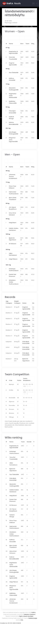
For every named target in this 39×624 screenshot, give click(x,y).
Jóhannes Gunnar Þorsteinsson (13, 176)
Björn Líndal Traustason (12, 198)
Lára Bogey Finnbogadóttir (13, 133)
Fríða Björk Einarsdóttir (12, 112)
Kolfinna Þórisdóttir (12, 79)
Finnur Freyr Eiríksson (12, 187)
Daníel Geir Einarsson (12, 275)
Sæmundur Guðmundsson (13, 193)
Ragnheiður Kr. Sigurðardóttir (13, 52)
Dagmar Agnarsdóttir (13, 64)
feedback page (32, 618)
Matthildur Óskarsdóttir (13, 102)
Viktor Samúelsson (13, 254)
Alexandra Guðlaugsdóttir (14, 89)
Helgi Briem (12, 223)
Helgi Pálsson (13, 259)
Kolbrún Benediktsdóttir (13, 123)
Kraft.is (33, 612)
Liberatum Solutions (29, 614)
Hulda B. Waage (11, 118)
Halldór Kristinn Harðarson (13, 229)
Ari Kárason (12, 244)
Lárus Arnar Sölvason (12, 214)
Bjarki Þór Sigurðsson (12, 239)
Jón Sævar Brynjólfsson (13, 208)
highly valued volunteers (26, 616)
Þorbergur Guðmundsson (13, 270)
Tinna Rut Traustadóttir (13, 58)
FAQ (22, 620)
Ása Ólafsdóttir (13, 72)
